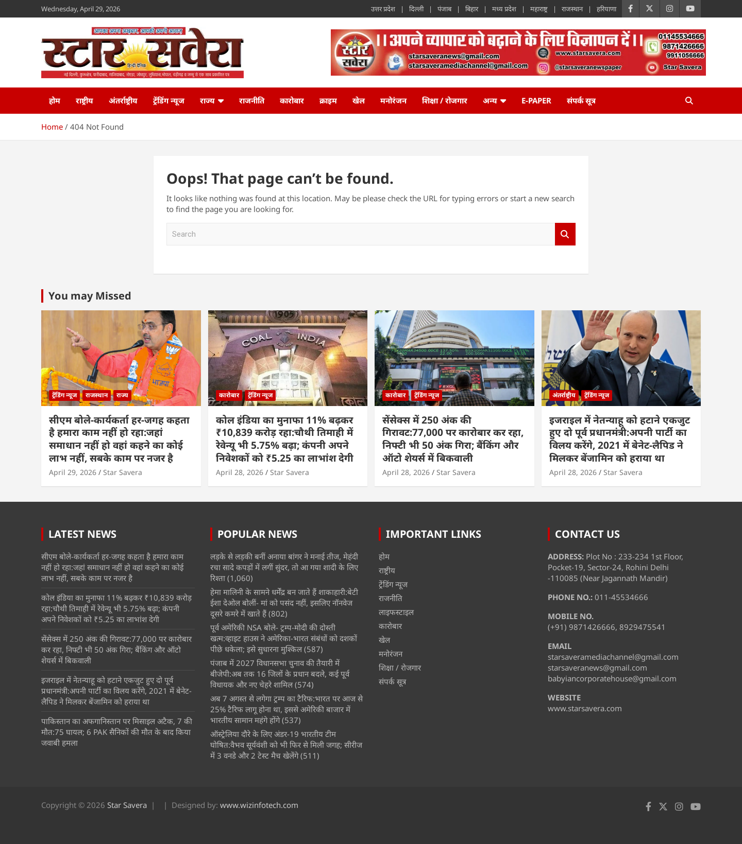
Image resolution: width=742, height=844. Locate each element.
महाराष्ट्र (539, 8)
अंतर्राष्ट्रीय (123, 100)
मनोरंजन (393, 100)
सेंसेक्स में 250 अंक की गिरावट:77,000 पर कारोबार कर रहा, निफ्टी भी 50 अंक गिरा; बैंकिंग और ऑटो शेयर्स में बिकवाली (453, 439)
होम (54, 100)
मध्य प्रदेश (504, 8)
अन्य (490, 100)
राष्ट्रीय (84, 100)
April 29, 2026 (72, 472)
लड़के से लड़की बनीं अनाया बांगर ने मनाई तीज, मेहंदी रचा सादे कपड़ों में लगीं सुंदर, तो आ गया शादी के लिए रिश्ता (284, 567)
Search (565, 234)
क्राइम (328, 100)
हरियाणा (606, 8)
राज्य (207, 100)
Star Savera (122, 472)
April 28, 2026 (239, 472)
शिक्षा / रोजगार (444, 100)
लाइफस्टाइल (396, 612)
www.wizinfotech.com (259, 805)
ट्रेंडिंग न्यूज (168, 100)
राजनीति (251, 100)
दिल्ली (416, 8)
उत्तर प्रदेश (383, 8)
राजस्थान (572, 8)
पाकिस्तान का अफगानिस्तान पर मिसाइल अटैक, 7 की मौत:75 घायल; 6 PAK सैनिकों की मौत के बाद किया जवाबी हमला (116, 732)
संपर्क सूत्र (581, 100)
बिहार (471, 8)
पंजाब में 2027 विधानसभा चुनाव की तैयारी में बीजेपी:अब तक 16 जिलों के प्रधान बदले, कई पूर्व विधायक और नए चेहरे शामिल (279, 674)
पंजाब (444, 8)
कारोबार (292, 100)
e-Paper (536, 100)
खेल (358, 100)
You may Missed (89, 296)
